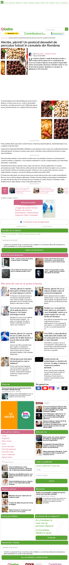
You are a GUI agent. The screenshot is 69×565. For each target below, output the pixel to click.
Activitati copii (7, 452)
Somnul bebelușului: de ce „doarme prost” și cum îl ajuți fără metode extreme (21, 483)
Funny (57, 3)
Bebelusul (19, 3)
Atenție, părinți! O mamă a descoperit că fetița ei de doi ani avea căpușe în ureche (21, 291)
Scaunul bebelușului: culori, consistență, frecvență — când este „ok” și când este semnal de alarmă (20, 468)
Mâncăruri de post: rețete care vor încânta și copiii (20, 496)
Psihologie (31, 3)
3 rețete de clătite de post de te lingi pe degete (21, 503)
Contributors (64, 3)
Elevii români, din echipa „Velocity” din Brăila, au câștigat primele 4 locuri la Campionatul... (54, 438)
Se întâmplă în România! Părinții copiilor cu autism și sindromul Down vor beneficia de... (53, 446)
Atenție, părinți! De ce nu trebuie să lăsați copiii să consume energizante (54, 291)
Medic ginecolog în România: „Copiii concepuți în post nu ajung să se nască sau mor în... (55, 453)
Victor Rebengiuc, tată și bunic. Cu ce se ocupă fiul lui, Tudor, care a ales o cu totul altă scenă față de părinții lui (54, 416)
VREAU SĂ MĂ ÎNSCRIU (34, 250)
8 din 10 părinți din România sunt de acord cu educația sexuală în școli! (21, 270)
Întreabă (52, 538)
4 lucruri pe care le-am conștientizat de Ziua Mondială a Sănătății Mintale (16, 389)
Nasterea (12, 3)
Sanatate (51, 3)
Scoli (4, 444)
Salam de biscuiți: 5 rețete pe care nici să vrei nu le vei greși (20, 510)
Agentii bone (7, 457)
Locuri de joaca (8, 446)
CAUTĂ (51, 481)
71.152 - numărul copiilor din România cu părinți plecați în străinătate (22, 259)
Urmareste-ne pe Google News (34, 222)
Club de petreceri (9, 449)
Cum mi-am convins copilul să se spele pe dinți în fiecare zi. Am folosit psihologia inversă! (21, 311)
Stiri (47, 3)
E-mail (4, 236)
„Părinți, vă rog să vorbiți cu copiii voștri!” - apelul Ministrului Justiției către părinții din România (54, 271)
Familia (42, 3)
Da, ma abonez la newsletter (34, 557)
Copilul (25, 3)
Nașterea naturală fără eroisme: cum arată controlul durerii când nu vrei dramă (21, 475)
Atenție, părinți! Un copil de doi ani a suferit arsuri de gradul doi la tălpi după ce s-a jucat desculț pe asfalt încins (21, 337)
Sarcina (6, 3)
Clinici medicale (8, 454)
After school (7, 441)
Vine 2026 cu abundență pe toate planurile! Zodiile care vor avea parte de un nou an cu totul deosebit (55, 336)
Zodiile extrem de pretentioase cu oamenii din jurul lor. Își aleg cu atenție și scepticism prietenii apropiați (55, 363)
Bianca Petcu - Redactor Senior (46, 54)
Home (2, 38)
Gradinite (5, 438)
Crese (4, 436)
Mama (38, 3)
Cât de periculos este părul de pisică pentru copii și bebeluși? (21, 361)
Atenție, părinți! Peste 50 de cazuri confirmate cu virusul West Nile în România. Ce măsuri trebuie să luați (54, 260)
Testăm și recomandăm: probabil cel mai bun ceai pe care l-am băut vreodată (50, 493)
